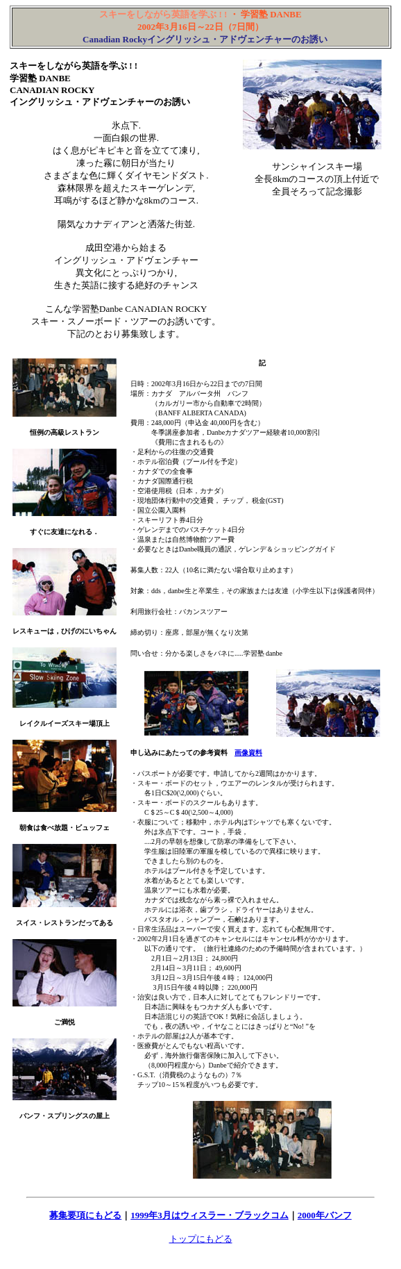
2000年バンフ (325, 1215)
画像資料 (248, 752)
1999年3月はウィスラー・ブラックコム (209, 1215)
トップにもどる (200, 1239)
